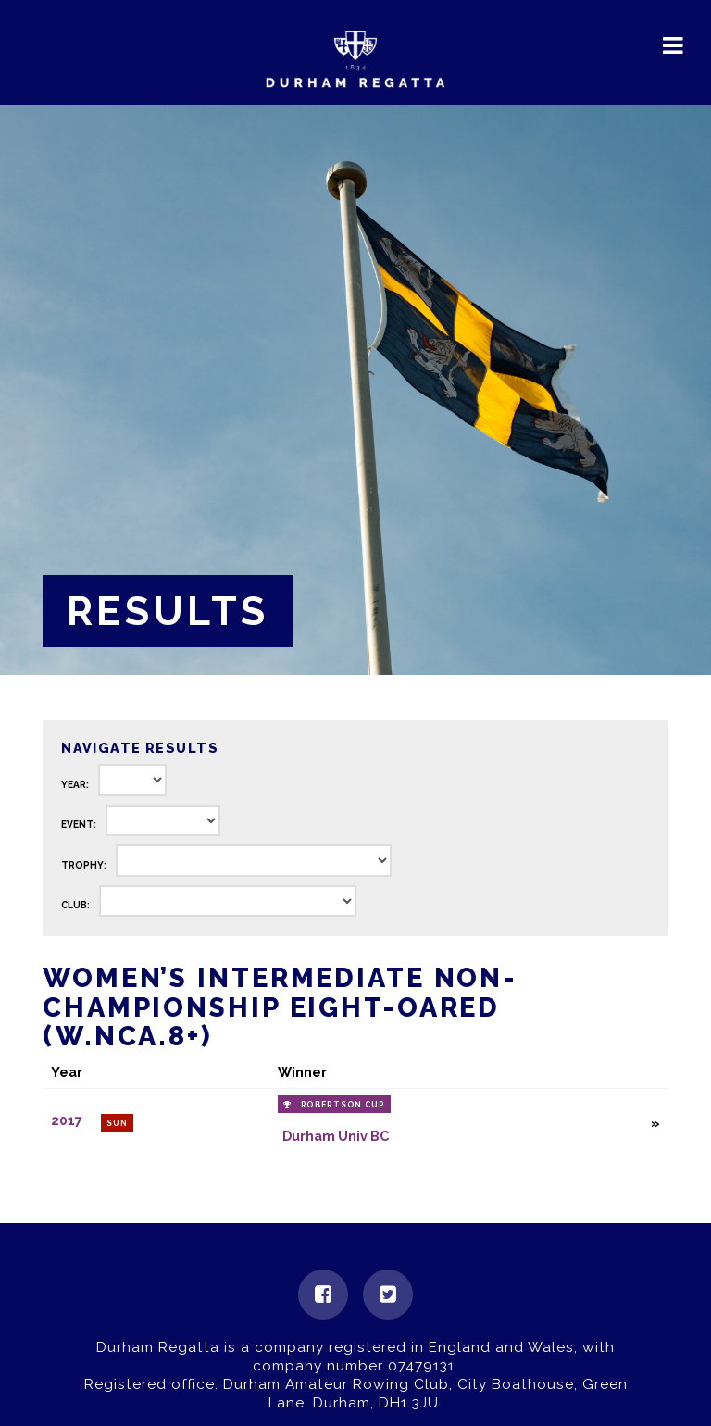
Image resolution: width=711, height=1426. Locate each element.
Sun (117, 1123)
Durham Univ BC (335, 1136)
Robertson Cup (343, 1104)
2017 (66, 1121)
